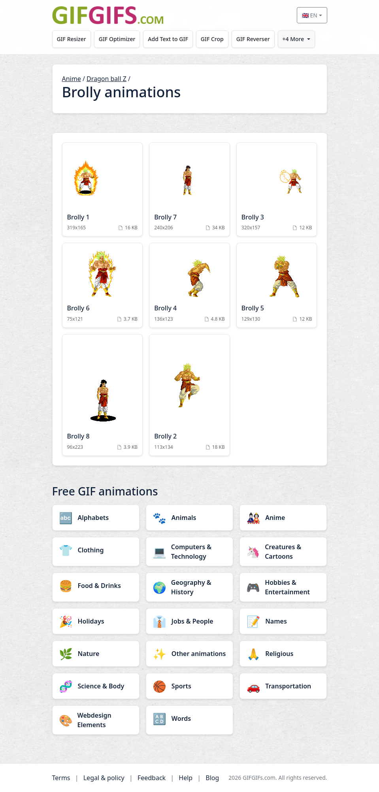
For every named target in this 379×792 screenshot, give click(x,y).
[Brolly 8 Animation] (102, 395)
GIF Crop (212, 39)
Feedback (152, 777)
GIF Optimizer (117, 39)
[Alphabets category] (96, 517)
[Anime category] (283, 517)
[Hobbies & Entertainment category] (283, 587)
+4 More (294, 39)
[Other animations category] (189, 653)
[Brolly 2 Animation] (189, 395)
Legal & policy (103, 777)
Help (185, 777)
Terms (61, 777)
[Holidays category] (96, 621)
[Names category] (283, 621)
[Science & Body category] (96, 686)
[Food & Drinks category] (96, 585)
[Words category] (189, 718)
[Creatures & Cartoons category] (283, 551)
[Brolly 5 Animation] (277, 285)
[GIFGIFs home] (108, 15)
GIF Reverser (254, 39)
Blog (212, 777)
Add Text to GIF (168, 39)
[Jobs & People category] (189, 621)
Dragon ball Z (106, 78)
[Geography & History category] (189, 587)
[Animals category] (189, 517)
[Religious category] (283, 653)
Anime (71, 78)
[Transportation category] (283, 686)
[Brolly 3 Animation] (277, 189)
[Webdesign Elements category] (96, 720)
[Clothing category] (96, 550)
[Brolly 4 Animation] (189, 285)
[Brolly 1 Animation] (102, 189)
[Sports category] (189, 686)
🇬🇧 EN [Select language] (309, 15)
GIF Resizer (71, 39)
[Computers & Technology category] (189, 551)
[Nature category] (96, 653)
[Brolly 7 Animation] (189, 189)
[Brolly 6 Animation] (102, 285)
